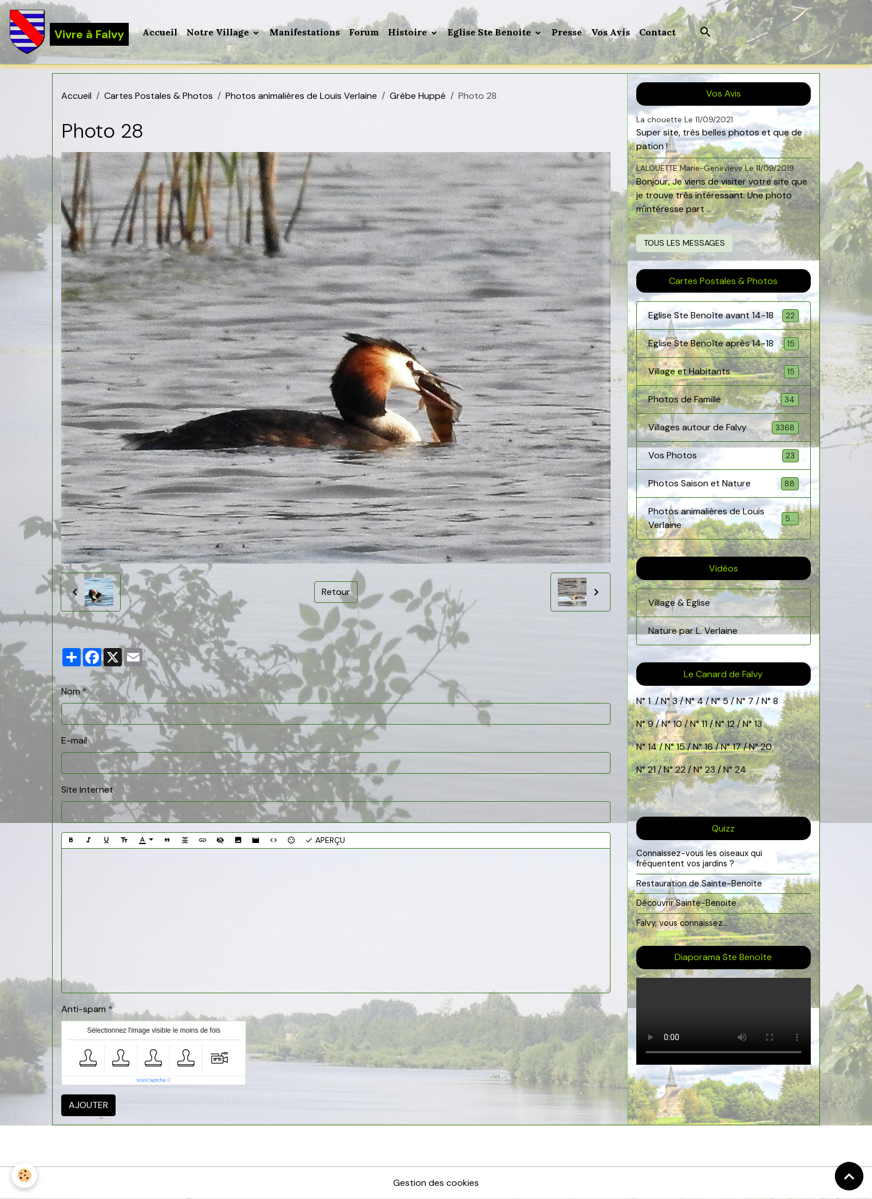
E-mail (74, 740)
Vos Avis (610, 32)
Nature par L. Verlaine (693, 631)
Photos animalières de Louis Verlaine (301, 96)
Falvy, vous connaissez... (682, 923)
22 (679, 770)
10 (676, 724)
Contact (657, 32)
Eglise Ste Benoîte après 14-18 (723, 343)
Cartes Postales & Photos (158, 96)
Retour (336, 592)
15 (680, 747)
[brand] (69, 32)
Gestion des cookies (436, 1183)
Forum (364, 32)
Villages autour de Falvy (723, 427)
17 (736, 747)
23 (710, 770)
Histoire (408, 32)
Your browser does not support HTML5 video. (723, 1021)
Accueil (159, 32)
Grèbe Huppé (418, 96)
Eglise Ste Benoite (490, 32)
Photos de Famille (723, 399)
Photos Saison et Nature (723, 483)
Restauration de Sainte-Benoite (699, 883)
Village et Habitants (723, 371)
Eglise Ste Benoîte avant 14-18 (723, 315)
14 (652, 747)
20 (765, 747)
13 (758, 724)
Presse (567, 32)
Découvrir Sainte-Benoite (686, 903)
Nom (70, 691)
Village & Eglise (679, 603)
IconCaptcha (151, 1080)
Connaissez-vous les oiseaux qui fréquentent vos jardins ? (699, 858)
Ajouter (88, 1105)
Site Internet (87, 790)
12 (732, 724)
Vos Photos (723, 455)
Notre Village (219, 32)
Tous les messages (684, 243)
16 (708, 747)
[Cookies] (24, 1175)
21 (653, 770)
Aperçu (325, 840)
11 (703, 724)
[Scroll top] (849, 1176)
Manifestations (304, 32)
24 (739, 770)
